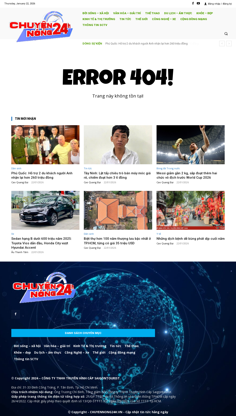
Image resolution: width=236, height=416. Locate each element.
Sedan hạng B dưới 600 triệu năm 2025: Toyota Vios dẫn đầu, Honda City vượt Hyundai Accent (44, 243)
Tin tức (88, 168)
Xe (12, 234)
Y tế (159, 234)
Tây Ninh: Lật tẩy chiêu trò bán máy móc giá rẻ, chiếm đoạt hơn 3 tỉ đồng (149, 43)
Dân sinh (16, 168)
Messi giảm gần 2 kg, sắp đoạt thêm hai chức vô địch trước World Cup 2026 (189, 175)
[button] (226, 33)
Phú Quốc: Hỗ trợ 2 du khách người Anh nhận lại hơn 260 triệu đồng (43, 175)
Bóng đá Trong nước (168, 168)
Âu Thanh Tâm (19, 252)
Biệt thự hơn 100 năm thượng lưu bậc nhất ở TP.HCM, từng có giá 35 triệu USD (117, 240)
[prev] (222, 43)
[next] (229, 43)
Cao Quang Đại (19, 182)
